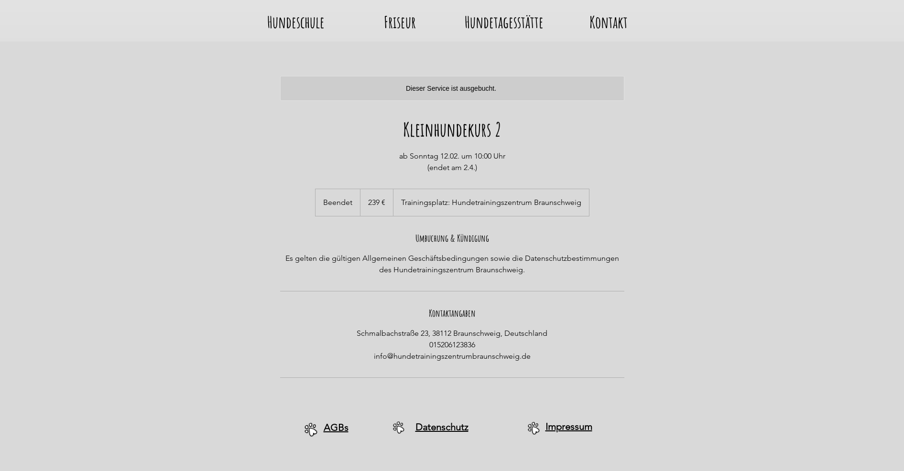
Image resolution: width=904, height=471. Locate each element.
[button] (296, 20)
